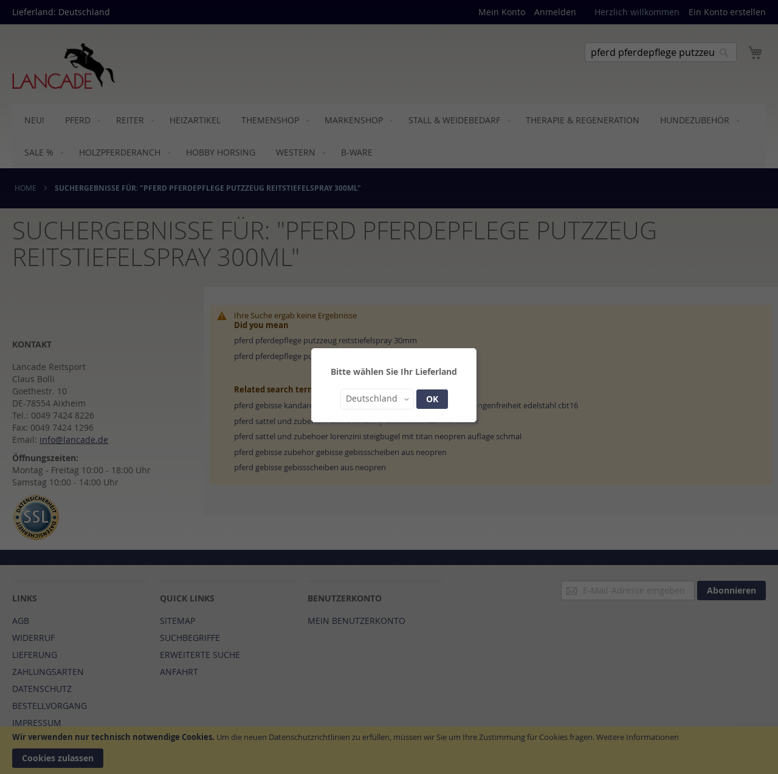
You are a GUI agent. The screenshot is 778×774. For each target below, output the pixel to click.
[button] (377, 399)
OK (432, 399)
